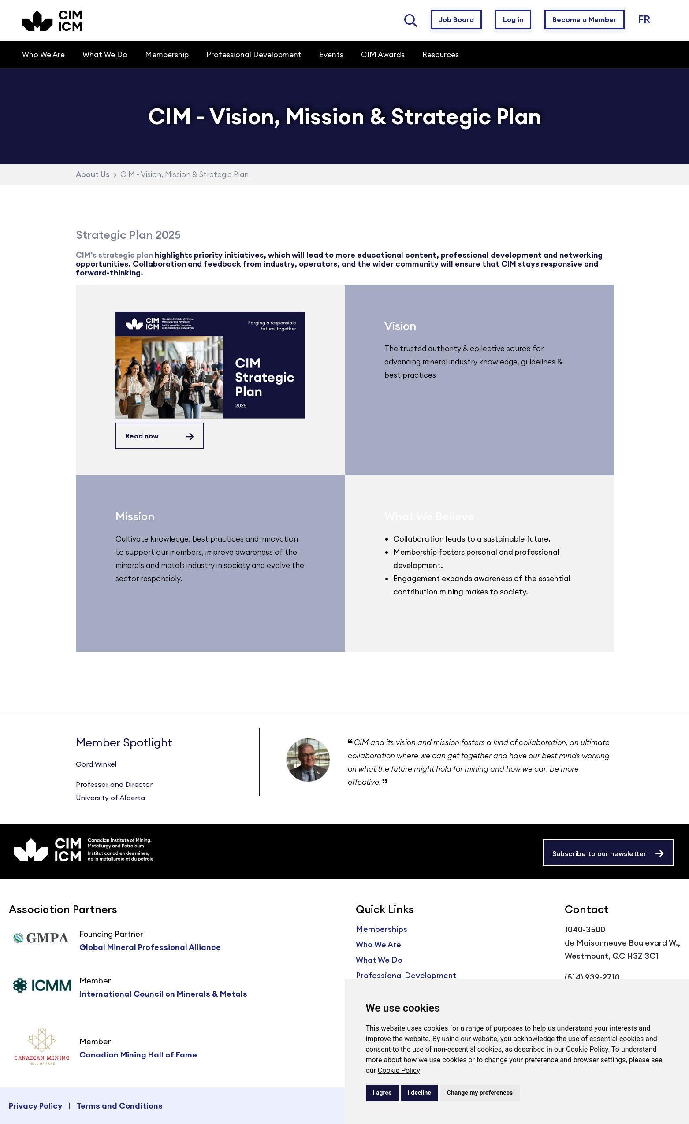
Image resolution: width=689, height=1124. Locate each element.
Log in (513, 19)
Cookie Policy (399, 1070)
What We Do (379, 960)
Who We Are (378, 944)
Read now (142, 435)
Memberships (381, 929)
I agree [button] (382, 1092)
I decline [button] (419, 1092)
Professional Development (406, 975)
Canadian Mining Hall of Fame (138, 1055)
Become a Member (584, 19)
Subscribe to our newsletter (599, 853)
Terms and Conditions (120, 1106)
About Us (93, 174)
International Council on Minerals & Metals (163, 994)
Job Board (456, 19)
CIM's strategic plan (114, 255)
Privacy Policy (35, 1106)
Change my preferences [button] (480, 1092)
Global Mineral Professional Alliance (150, 947)
